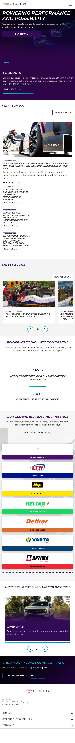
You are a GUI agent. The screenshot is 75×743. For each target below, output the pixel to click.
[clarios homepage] (14, 4)
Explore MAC (37, 500)
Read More (11, 182)
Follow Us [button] (8, 731)
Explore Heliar (37, 518)
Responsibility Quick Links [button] (17, 725)
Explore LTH (37, 481)
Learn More (21, 34)
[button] (70, 4)
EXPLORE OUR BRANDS (35, 439)
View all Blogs (62, 277)
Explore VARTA (38, 555)
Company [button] (7, 719)
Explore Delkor (37, 536)
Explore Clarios (38, 463)
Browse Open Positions (21, 682)
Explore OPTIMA (37, 573)
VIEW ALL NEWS (63, 112)
